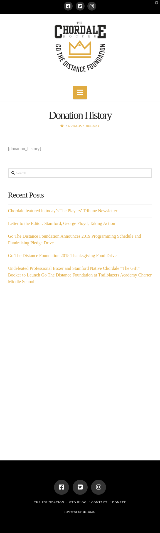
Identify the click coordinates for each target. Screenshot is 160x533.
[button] (80, 92)
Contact (99, 502)
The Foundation (49, 502)
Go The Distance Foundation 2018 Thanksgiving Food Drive (62, 255)
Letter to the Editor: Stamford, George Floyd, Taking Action (61, 223)
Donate (119, 502)
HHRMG (89, 511)
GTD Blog (78, 502)
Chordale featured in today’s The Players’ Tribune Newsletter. (63, 210)
